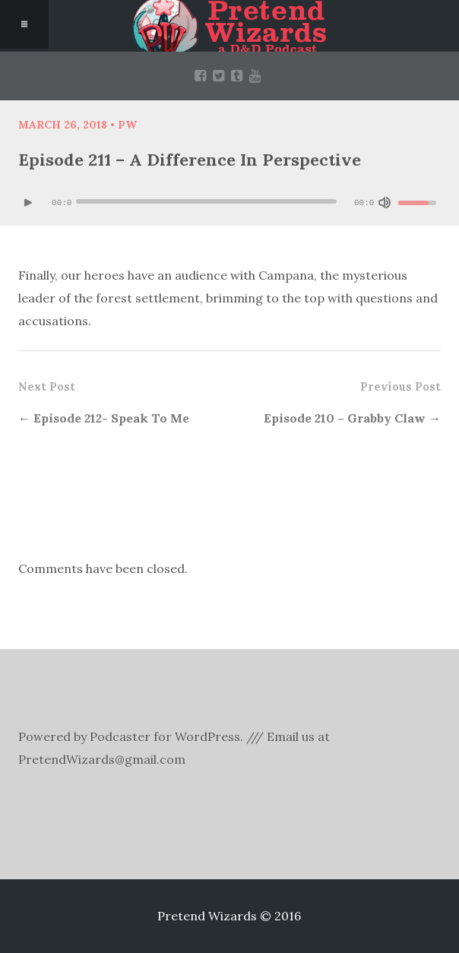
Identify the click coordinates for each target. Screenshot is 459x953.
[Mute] (384, 203)
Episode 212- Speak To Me (111, 418)
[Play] (28, 203)
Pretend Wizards (229, 26)
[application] (229, 203)
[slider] (206, 201)
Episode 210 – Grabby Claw (345, 418)
